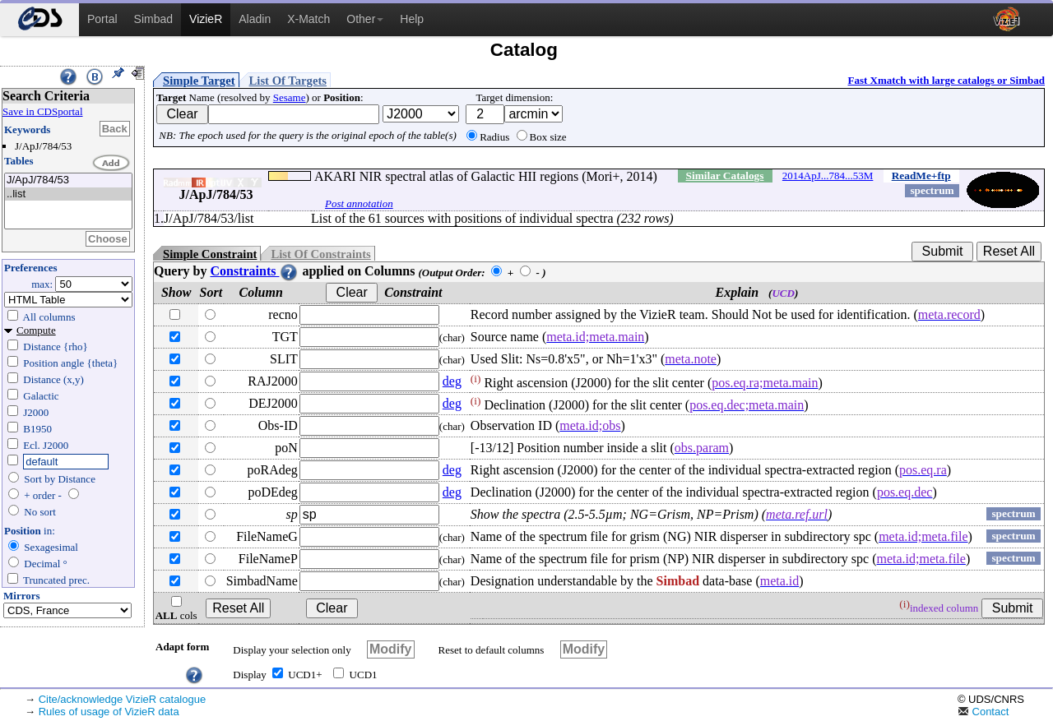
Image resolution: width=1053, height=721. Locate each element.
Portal (102, 18)
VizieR (205, 18)
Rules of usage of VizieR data (109, 711)
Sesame (289, 97)
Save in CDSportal (42, 111)
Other (364, 18)
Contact (983, 711)
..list (68, 194)
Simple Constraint (210, 254)
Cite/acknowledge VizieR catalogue (122, 699)
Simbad (153, 18)
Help (412, 18)
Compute (36, 330)
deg (452, 381)
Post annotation (359, 203)
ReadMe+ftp (921, 175)
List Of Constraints (320, 254)
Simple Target (199, 80)
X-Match (308, 18)
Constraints (254, 271)
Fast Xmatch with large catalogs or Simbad (946, 80)
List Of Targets (288, 80)
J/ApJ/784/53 (68, 180)
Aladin (255, 18)
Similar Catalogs (725, 175)
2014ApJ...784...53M (828, 175)
